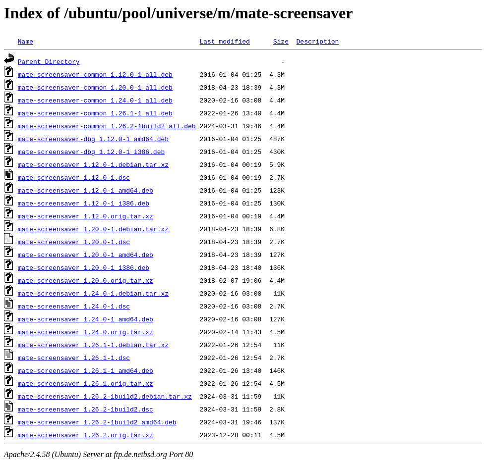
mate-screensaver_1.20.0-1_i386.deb (83, 267)
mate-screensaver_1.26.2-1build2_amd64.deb (97, 421)
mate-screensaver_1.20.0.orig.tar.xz (85, 280)
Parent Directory (49, 61)
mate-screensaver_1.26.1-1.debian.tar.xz (93, 344)
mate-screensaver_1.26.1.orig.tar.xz (85, 383)
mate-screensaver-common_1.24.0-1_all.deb (95, 100)
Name (25, 41)
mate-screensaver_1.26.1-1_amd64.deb (85, 370)
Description (317, 41)
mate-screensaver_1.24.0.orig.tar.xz (85, 331)
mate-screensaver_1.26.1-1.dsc (74, 357)
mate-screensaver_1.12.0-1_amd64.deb (85, 190)
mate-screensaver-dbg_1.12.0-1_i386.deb (91, 151)
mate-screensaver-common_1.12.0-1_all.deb (95, 74)
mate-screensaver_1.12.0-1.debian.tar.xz (93, 164)
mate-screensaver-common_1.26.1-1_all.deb (95, 112)
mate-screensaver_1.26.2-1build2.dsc (85, 409)
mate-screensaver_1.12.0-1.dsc (74, 177)
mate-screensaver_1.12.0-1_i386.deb (83, 203)
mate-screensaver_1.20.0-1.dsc (74, 241)
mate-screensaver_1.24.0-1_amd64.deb (85, 318)
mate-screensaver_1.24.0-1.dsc (74, 306)
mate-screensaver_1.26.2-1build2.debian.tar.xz (105, 396)
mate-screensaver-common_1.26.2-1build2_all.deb (107, 125)
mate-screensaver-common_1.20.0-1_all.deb (95, 87)
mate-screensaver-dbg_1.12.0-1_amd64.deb (93, 138)
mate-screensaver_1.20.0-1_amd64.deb (85, 254)
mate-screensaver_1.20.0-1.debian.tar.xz (93, 228)
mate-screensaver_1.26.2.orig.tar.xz (85, 434)
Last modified (224, 41)
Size (281, 41)
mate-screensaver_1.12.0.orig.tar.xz (85, 215)
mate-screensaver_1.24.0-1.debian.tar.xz (93, 293)
